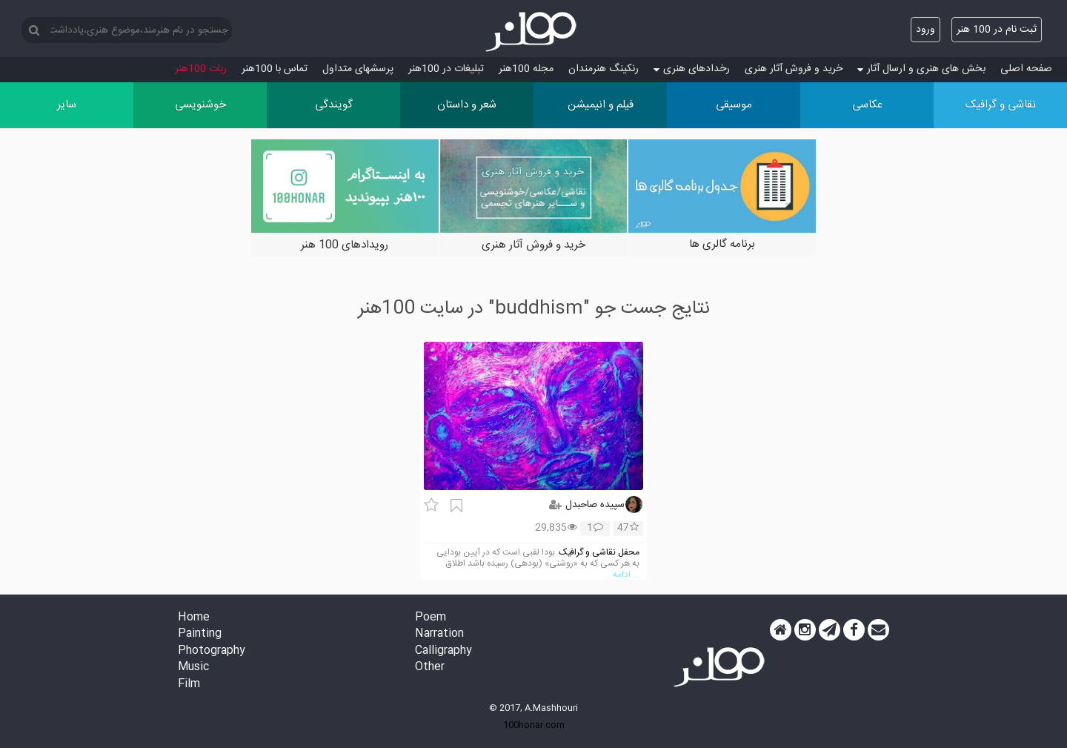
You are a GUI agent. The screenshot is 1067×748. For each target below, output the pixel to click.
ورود (925, 30)
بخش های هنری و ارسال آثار (921, 69)
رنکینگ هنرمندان (603, 69)
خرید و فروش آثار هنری (793, 69)
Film (189, 684)
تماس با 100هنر (275, 69)
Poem (430, 617)
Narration (439, 634)
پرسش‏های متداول (357, 69)
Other (430, 667)
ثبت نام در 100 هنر (997, 30)
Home (194, 617)
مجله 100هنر (526, 69)
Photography (211, 651)
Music (193, 667)
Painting (200, 634)
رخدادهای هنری (692, 69)
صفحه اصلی (1026, 69)
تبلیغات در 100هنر (446, 69)
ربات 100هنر (201, 69)
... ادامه (626, 574)
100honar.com (534, 725)
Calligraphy (443, 651)
